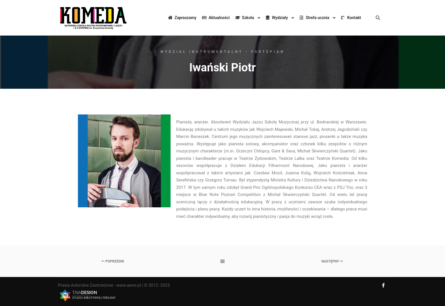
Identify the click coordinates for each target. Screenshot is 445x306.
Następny (332, 261)
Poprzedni (113, 261)
